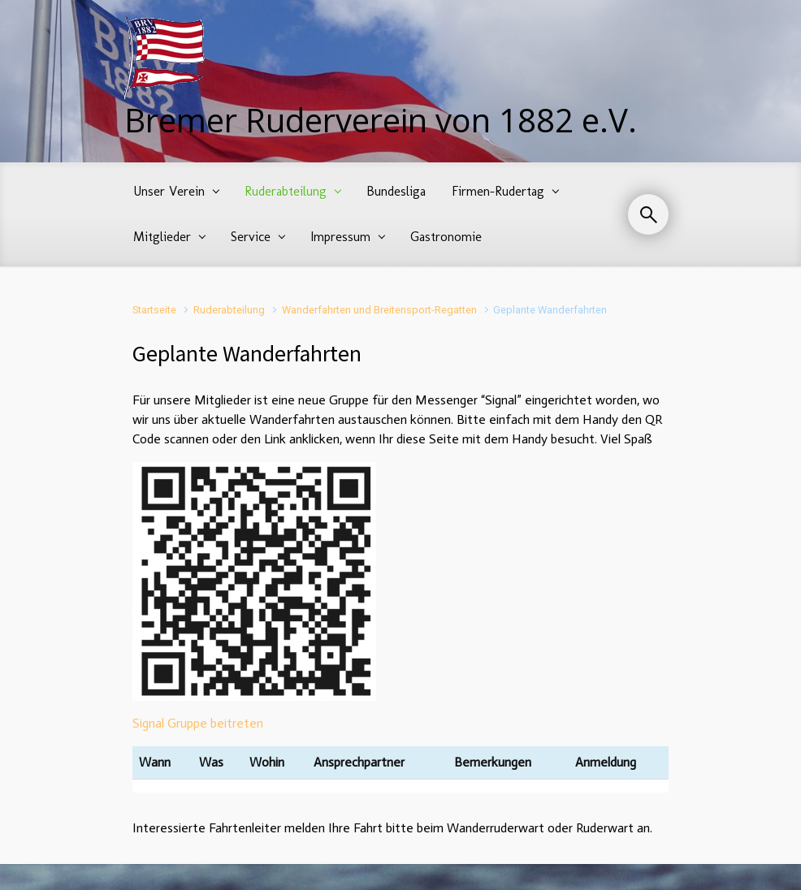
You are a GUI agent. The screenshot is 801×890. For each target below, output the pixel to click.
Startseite (154, 310)
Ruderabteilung (229, 310)
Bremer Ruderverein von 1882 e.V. (380, 119)
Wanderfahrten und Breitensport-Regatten (379, 310)
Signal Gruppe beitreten (197, 723)
